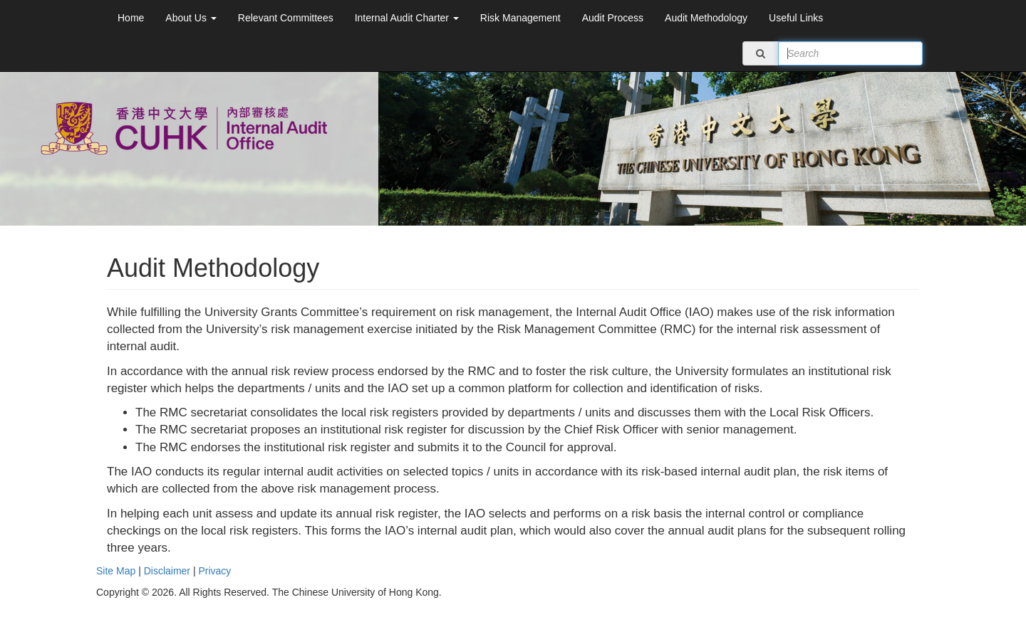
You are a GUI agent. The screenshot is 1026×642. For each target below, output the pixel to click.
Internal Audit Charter (407, 17)
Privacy (214, 571)
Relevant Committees (285, 17)
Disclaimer (167, 571)
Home (131, 17)
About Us (190, 17)
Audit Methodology (706, 17)
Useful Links (796, 17)
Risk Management (520, 17)
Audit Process (612, 17)
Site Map (115, 571)
